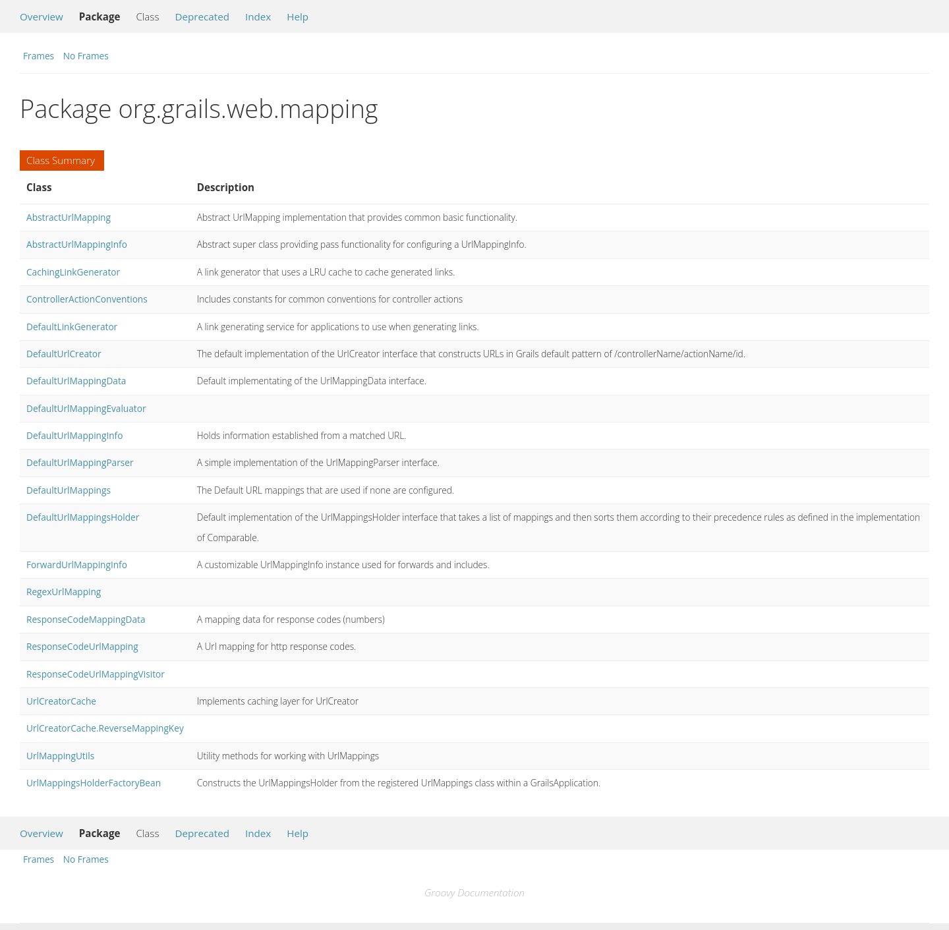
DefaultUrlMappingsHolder (82, 517)
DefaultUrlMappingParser (80, 462)
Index (258, 16)
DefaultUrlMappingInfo (74, 435)
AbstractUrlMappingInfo (76, 244)
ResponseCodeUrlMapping (82, 646)
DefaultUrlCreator (63, 353)
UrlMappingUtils (60, 755)
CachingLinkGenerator (73, 272)
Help (297, 16)
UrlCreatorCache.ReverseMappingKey (105, 728)
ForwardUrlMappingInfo (76, 564)
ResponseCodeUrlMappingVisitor (95, 674)
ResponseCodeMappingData (86, 619)
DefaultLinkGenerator (71, 326)
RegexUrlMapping (63, 591)
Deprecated (202, 16)
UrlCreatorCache (61, 701)
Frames (38, 55)
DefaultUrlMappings (68, 490)
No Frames (86, 55)
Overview (41, 16)
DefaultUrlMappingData (76, 380)
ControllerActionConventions (87, 299)
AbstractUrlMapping (68, 217)
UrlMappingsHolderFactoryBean (93, 782)
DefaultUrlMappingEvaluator (86, 408)
